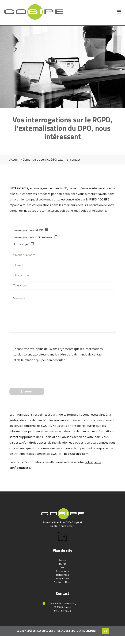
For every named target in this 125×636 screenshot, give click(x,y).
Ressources (62, 571)
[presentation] (35, 374)
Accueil (14, 159)
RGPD (62, 563)
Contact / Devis (62, 582)
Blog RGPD (62, 578)
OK (105, 630)
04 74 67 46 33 (62, 610)
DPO (62, 567)
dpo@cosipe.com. (77, 454)
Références (62, 574)
